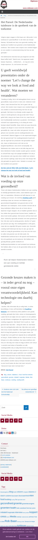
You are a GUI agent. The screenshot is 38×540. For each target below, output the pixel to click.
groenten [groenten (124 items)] (5, 507)
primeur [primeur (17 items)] (31, 517)
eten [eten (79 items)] (31, 495)
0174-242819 (6, 455)
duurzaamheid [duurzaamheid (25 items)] (24, 496)
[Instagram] (7, 421)
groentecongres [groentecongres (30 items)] (28, 504)
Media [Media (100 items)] (13, 516)
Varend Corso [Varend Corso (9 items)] (30, 526)
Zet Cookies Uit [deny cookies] (11, 536)
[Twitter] (2, 421)
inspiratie (22, 377)
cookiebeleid (4, 467)
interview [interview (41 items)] (18, 512)
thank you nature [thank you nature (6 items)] (4, 525)
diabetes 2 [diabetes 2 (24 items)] (32, 492)
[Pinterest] (20, 421)
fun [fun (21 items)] (16, 499)
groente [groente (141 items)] (18, 503)
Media (27, 377)
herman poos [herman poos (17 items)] (31, 508)
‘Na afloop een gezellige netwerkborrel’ (29, 391)
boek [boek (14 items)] (14, 492)
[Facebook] (16, 421)
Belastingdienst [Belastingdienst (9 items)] (4, 492)
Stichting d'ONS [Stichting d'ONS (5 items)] (20, 521)
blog (5, 15)
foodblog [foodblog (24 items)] (8, 499)
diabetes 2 (15, 374)
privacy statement (6, 464)
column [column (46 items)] (20, 492)
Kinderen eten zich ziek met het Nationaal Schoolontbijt (10, 392)
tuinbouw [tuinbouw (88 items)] (21, 525)
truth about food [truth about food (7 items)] (13, 526)
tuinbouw (7, 380)
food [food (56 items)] (2, 499)
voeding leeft (20, 380)
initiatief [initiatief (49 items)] (3, 512)
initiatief (16, 377)
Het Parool (9, 370)
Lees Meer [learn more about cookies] (29, 532)
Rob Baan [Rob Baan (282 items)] (11, 521)
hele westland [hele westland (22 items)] (21, 508)
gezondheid (4, 377)
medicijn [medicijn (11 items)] (19, 517)
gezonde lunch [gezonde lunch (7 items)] (21, 499)
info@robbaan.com (8, 457)
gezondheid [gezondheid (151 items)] (6, 503)
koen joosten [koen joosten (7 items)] (26, 512)
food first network (27, 374)
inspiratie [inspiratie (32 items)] (11, 512)
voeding (13, 380)
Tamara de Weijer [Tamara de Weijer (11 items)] (30, 521)
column (9, 374)
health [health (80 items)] (13, 508)
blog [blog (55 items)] (11, 492)
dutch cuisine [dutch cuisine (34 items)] (5, 496)
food (20, 374)
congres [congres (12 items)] (25, 492)
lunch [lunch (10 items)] (8, 517)
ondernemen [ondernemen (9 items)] (25, 517)
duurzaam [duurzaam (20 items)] (14, 496)
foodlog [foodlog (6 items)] (13, 499)
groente (11, 377)
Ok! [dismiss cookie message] (27, 536)
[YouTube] (11, 421)
